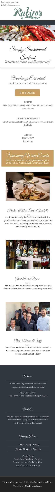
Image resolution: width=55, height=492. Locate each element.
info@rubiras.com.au (10, 5)
